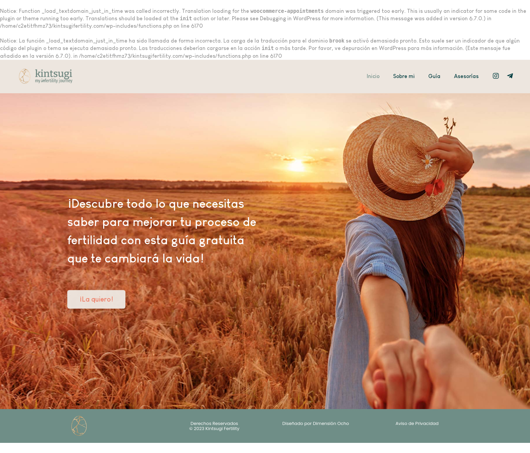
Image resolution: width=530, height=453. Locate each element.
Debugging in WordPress (290, 18)
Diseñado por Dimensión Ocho (315, 423)
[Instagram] (495, 76)
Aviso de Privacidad (416, 423)
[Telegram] (510, 76)
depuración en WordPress (374, 48)
